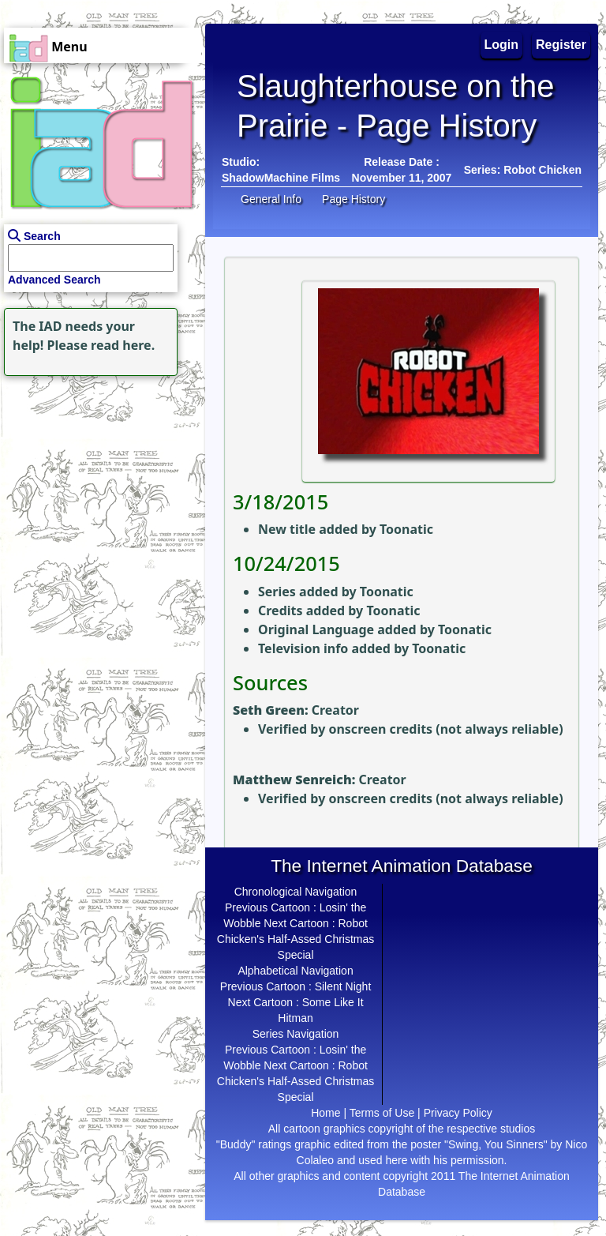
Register (561, 44)
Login (501, 44)
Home (325, 1112)
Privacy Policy (458, 1112)
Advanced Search (54, 279)
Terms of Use (382, 1112)
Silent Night (343, 986)
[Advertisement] (98, 478)
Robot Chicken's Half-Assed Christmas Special (296, 939)
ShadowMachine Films (281, 177)
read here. (123, 345)
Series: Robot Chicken (523, 169)
